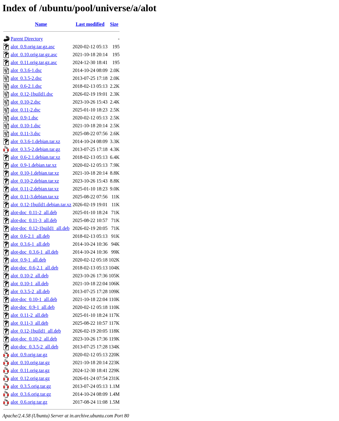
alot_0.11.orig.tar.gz (30, 370)
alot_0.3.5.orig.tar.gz (31, 386)
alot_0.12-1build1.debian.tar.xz (41, 204)
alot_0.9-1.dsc (24, 117)
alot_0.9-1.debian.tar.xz (33, 165)
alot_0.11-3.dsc (25, 133)
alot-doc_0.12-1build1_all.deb (40, 228)
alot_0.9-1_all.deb (28, 259)
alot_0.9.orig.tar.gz (29, 354)
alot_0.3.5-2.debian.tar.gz (35, 149)
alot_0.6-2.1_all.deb (30, 236)
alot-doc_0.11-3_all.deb (34, 220)
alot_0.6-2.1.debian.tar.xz (35, 157)
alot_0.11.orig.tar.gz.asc (34, 62)
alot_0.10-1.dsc (26, 125)
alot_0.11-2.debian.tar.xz (35, 188)
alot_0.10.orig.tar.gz (30, 362)
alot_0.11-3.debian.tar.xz (35, 196)
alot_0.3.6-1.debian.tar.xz (35, 141)
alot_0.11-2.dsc (25, 109)
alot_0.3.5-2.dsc (26, 78)
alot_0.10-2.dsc (26, 101)
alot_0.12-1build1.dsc (32, 94)
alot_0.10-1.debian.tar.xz (35, 173)
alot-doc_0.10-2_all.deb (34, 338)
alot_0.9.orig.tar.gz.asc (33, 46)
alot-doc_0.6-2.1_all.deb (34, 267)
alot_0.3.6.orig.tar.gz (31, 394)
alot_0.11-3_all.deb (29, 323)
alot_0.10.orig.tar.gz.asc (34, 54)
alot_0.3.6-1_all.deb (30, 244)
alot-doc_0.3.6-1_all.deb (34, 252)
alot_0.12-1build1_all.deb (36, 331)
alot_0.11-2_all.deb (29, 315)
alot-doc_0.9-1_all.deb (33, 307)
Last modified (90, 24)
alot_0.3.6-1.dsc (26, 70)
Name (41, 24)
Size (114, 24)
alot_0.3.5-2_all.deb (30, 291)
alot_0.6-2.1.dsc (26, 86)
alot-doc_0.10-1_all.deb (34, 299)
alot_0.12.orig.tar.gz (30, 378)
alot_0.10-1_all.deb (29, 283)
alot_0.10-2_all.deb (29, 275)
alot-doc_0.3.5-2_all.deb (34, 346)
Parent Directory (27, 38)
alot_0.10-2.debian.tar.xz (35, 180)
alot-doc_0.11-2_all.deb (34, 212)
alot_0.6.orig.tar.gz (29, 402)
